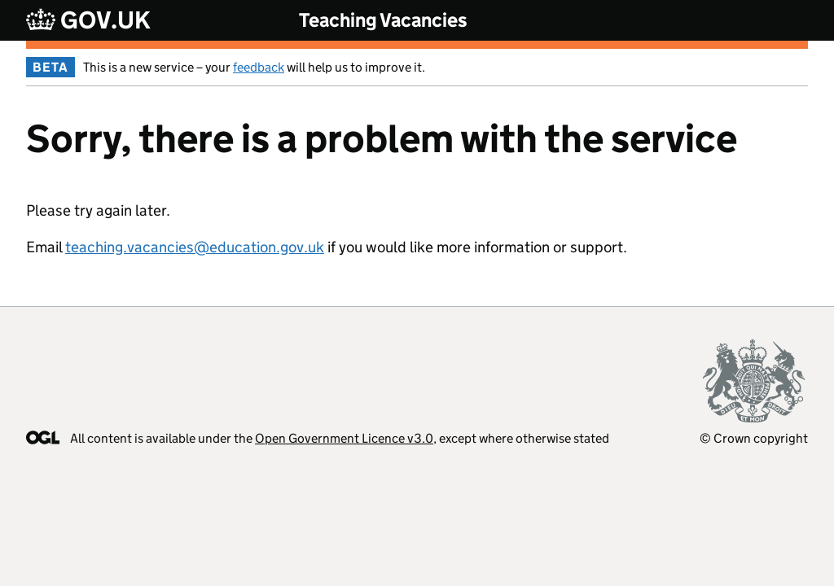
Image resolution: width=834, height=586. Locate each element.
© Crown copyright (754, 438)
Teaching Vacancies (383, 20)
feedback (258, 67)
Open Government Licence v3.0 (344, 438)
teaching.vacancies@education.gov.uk (194, 247)
